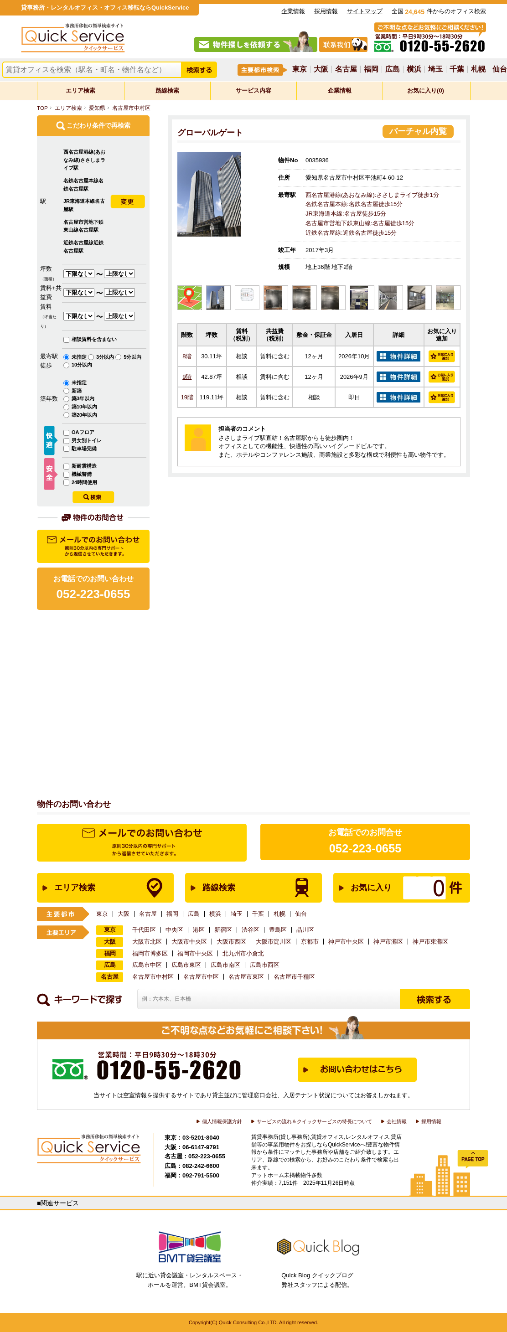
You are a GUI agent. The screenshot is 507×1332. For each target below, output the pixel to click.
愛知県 (97, 108)
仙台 (499, 69)
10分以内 (82, 364)
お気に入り (392, 888)
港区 (199, 930)
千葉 (457, 69)
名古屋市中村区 (131, 108)
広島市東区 (186, 965)
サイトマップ (365, 11)
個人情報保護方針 (222, 1121)
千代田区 (144, 930)
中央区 (174, 930)
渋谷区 (250, 930)
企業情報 (293, 11)
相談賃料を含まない (94, 339)
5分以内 (132, 357)
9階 (186, 376)
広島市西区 (264, 965)
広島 (392, 69)
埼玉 (435, 69)
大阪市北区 (147, 942)
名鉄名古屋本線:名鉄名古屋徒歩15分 (354, 204)
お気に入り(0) (425, 90)
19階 (187, 397)
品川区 (305, 930)
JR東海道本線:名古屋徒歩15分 (345, 213)
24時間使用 (84, 482)
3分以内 (105, 357)
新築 (77, 390)
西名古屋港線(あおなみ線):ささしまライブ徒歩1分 (372, 194)
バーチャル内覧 (418, 131)
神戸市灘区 (388, 942)
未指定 (80, 357)
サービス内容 (253, 90)
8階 (186, 356)
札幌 (478, 69)
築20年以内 (84, 415)
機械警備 (82, 474)
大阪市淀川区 (273, 942)
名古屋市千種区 (294, 977)
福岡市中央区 (195, 953)
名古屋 (346, 69)
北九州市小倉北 (243, 953)
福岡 (371, 69)
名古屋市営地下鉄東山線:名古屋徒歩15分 (359, 223)
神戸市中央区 (346, 942)
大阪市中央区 (189, 942)
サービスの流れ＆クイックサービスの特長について (314, 1121)
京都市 (310, 942)
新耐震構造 (84, 466)
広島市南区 (225, 965)
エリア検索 (80, 90)
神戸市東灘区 (430, 942)
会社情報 (397, 1121)
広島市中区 (147, 965)
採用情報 (326, 11)
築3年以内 (83, 398)
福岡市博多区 (150, 953)
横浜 (414, 69)
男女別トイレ (87, 440)
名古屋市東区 (246, 977)
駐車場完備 (84, 448)
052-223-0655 (365, 848)
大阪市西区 (231, 942)
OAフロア (83, 432)
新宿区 (223, 930)
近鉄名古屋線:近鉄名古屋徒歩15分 (351, 232)
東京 (299, 69)
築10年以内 (84, 406)
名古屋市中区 (201, 977)
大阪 (321, 69)
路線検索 (167, 90)
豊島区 (278, 930)
